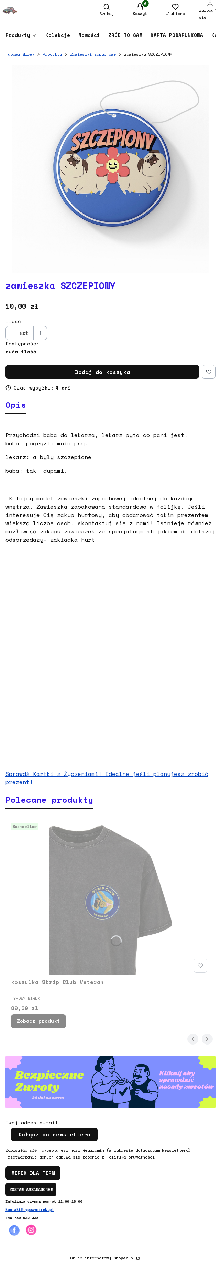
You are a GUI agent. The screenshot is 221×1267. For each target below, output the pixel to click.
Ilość (13, 321)
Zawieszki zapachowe (93, 54)
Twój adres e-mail (31, 1122)
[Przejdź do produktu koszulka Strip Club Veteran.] (110, 897)
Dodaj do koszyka (102, 372)
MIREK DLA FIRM (33, 1172)
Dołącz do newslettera (54, 1134)
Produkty (52, 54)
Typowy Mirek (19, 54)
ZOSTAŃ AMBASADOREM (31, 1189)
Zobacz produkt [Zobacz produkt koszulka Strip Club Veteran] (38, 1021)
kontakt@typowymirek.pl (29, 1210)
